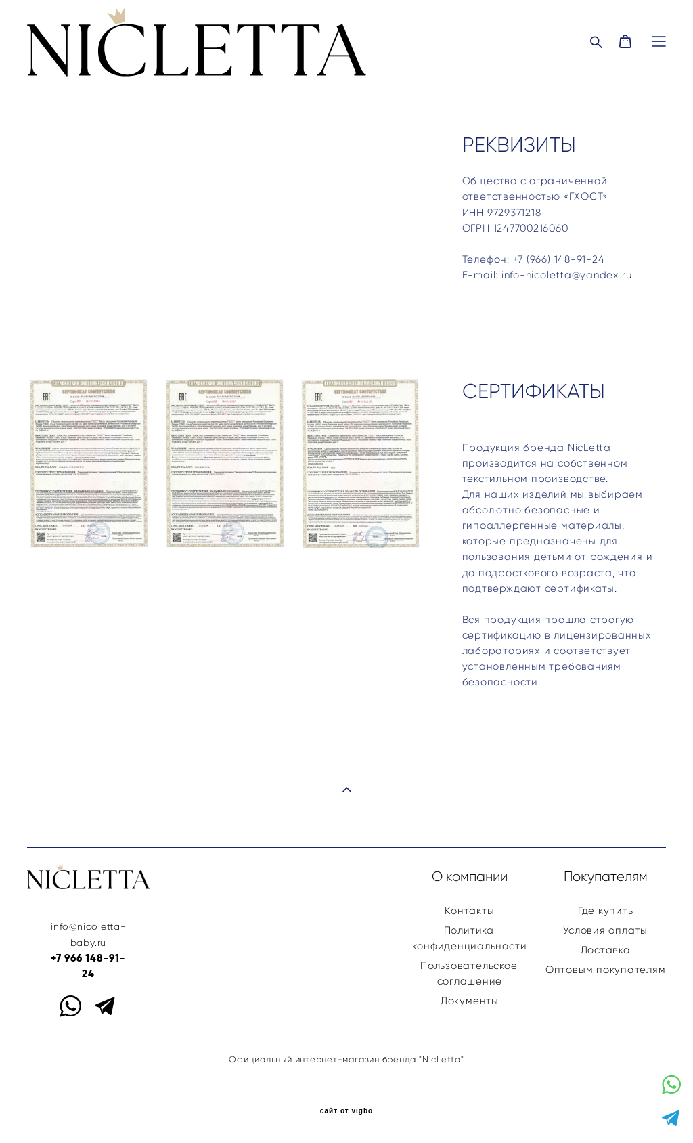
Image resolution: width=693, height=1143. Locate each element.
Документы (470, 1000)
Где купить (605, 910)
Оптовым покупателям (605, 969)
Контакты (469, 910)
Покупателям (606, 876)
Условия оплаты (605, 930)
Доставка (606, 949)
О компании (470, 876)
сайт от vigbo (346, 1111)
